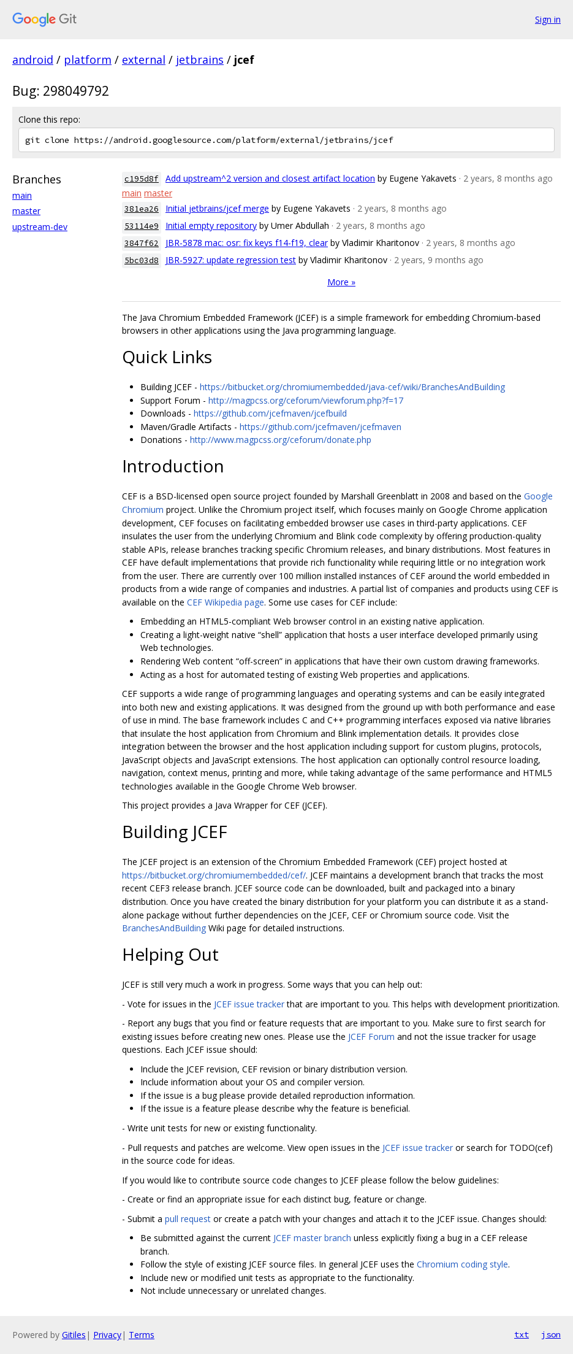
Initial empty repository (211, 225)
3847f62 (141, 243)
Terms (141, 1335)
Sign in (548, 19)
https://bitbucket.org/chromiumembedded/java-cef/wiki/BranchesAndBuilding (352, 387)
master (26, 211)
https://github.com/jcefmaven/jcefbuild (270, 413)
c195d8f (141, 179)
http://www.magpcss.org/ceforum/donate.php (280, 439)
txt (521, 1334)
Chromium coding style (462, 1264)
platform (88, 59)
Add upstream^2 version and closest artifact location (270, 178)
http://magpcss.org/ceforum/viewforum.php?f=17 (305, 400)
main (22, 195)
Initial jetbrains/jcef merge (217, 208)
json (551, 1334)
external (143, 59)
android (32, 59)
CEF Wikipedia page (225, 602)
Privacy (107, 1335)
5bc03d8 (141, 260)
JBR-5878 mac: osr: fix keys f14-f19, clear (246, 242)
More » (341, 282)
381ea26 (141, 209)
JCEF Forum (371, 1036)
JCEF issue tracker (249, 1004)
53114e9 (141, 226)
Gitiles (74, 1335)
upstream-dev (39, 227)
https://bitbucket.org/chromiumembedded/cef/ (214, 875)
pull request (188, 1219)
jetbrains (200, 59)
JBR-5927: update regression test (230, 260)
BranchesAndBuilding (164, 928)
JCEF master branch (312, 1238)
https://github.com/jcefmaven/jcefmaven (320, 427)
